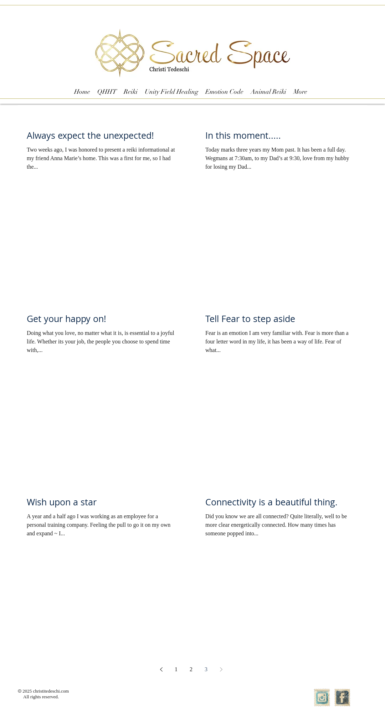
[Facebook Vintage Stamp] (342, 697)
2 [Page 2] (191, 669)
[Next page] (221, 669)
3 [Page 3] (206, 669)
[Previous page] (161, 669)
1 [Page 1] (176, 669)
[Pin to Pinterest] (149, 166)
